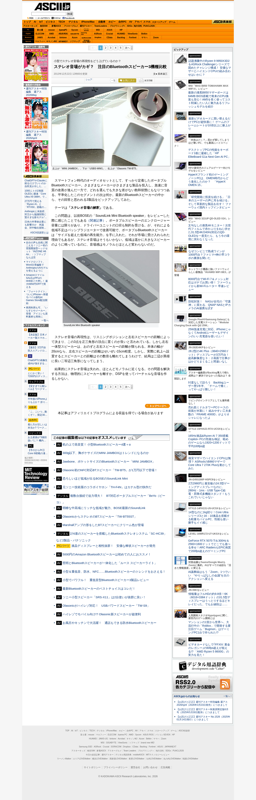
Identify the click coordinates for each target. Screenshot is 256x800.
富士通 (40, 30)
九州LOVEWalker (154, 759)
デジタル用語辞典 (123, 755)
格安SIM (44, 26)
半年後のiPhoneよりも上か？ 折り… (38, 400)
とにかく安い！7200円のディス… (38, 375)
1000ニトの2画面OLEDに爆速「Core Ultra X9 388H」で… (36, 193)
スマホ (146, 21)
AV (130, 21)
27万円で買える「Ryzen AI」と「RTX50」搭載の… (35, 204)
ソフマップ (75, 41)
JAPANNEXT (63, 41)
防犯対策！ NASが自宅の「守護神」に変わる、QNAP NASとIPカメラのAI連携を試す (209, 305)
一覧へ (45, 320)
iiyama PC (122, 735)
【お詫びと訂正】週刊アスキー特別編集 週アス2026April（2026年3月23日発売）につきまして (202, 703)
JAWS (40, 37)
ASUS (109, 30)
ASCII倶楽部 (223, 22)
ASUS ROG (63, 34)
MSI (98, 30)
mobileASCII (138, 755)
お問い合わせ (150, 767)
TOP (67, 731)
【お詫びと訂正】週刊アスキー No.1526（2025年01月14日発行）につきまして (203, 718)
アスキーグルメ (71, 26)
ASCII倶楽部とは (39, 232)
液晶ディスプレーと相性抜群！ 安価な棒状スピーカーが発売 (113, 545)
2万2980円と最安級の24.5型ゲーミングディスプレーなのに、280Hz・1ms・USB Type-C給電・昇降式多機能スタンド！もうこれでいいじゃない (209, 490)
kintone (63, 37)
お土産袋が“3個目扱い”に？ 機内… (37, 439)
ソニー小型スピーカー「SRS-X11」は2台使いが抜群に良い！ (104, 597)
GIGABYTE (74, 34)
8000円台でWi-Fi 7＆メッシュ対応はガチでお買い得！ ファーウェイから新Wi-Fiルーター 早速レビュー (209, 284)
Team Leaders (129, 751)
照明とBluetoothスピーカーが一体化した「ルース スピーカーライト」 (110, 563)
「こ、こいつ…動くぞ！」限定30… (37, 413)
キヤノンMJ (51, 41)
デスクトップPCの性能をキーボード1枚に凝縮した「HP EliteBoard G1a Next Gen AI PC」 (209, 153)
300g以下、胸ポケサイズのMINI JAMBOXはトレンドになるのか (106, 453)
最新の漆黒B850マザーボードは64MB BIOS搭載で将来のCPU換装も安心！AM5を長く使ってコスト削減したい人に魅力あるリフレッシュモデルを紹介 (209, 99)
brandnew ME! (86, 41)
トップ (27, 21)
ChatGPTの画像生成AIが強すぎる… (37, 362)
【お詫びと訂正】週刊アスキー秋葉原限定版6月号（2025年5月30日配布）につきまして (202, 711)
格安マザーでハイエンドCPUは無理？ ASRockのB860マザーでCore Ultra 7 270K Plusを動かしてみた (209, 463)
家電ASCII (56, 26)
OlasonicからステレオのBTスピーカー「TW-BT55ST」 (100, 516)
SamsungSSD (84, 33)
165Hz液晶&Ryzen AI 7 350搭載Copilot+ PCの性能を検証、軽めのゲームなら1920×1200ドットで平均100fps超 (209, 441)
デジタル (73, 21)
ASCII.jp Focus (36, 238)
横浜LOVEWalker (100, 759)
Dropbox (98, 37)
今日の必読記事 (93, 755)
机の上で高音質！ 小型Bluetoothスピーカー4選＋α (97, 444)
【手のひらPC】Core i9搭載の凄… (38, 452)
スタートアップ (159, 22)
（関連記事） (96, 220)
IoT (41, 21)
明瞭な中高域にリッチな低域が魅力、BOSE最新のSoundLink (104, 508)
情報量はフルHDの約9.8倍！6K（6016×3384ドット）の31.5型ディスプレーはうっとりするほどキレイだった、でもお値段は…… (209, 599)
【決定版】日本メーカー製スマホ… (37, 336)
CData (109, 37)
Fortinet (132, 37)
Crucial (109, 34)
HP (121, 30)
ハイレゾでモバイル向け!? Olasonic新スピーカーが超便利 (102, 614)
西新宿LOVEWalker (118, 759)
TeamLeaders (100, 26)
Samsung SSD (85, 747)
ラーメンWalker (64, 759)
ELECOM (40, 34)
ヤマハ (144, 37)
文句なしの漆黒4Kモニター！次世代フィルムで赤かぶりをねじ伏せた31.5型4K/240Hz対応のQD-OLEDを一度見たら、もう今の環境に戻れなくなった (209, 232)
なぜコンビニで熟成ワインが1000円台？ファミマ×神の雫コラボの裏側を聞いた (209, 255)
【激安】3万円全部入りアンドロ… (37, 349)
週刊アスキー (86, 26)
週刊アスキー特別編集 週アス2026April (36, 135)
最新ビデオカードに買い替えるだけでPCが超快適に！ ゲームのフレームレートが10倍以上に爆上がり (209, 123)
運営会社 (135, 767)
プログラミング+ (117, 26)
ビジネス (50, 21)
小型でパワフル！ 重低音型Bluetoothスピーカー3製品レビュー (106, 580)
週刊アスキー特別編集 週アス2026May (36, 91)
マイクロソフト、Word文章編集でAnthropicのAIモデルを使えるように (37, 266)
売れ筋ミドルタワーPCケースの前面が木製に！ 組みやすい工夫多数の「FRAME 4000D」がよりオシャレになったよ (209, 412)
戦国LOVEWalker (190, 759)
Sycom (74, 30)
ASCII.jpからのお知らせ (187, 696)
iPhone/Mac (88, 21)
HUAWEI (121, 34)
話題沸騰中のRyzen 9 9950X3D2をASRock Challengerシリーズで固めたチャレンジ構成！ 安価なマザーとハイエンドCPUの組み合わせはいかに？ (209, 67)
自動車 (101, 21)
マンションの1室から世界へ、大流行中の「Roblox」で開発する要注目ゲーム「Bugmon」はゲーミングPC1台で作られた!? (209, 627)
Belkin (144, 34)
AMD (51, 34)
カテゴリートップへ (157, 406)
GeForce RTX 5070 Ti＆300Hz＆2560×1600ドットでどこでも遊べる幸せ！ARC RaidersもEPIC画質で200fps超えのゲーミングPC (209, 546)
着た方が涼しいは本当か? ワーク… (37, 426)
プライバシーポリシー (116, 767)
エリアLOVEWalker (81, 759)
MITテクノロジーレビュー (157, 755)
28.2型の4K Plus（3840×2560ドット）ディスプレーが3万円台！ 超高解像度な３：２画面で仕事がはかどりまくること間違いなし (209, 356)
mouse (51, 30)
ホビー (112, 21)
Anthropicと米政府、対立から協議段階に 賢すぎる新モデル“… (36, 214)
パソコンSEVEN (86, 29)
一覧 (113, 80)
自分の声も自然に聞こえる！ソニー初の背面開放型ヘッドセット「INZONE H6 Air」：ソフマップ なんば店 (37, 250)
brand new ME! (147, 743)
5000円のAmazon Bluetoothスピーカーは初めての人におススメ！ (108, 554)
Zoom (156, 37)
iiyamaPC (63, 30)
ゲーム (172, 22)
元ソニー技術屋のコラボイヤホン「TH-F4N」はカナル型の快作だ (107, 487)
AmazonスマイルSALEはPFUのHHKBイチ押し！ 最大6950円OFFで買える (37, 281)
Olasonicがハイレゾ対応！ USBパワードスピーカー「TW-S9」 (106, 605)
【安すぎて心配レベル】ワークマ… (37, 388)
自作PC (122, 21)
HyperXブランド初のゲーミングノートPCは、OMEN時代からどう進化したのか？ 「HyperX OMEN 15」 (208, 180)
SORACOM (116, 747)
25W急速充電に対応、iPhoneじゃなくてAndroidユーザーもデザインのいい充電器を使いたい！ (209, 333)
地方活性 (138, 26)
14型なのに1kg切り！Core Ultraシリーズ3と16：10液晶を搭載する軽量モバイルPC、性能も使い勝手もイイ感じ (209, 517)
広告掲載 (165, 767)
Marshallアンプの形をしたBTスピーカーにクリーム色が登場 (103, 525)
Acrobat (51, 37)
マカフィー (40, 41)
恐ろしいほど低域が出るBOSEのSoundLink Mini (95, 478)
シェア (89, 79)
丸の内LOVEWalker (172, 759)
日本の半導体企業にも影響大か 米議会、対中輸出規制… (35, 224)
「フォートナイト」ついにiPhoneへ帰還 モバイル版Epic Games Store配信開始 (38, 297)
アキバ (138, 21)
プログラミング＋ (146, 751)
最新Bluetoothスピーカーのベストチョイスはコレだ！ (99, 588)
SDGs (129, 26)
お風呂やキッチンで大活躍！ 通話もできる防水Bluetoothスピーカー (109, 622)
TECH (61, 21)
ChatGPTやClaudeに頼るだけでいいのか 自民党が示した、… (36, 183)
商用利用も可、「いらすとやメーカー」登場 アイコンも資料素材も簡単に (37, 312)
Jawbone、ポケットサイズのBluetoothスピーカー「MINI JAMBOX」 (109, 461)
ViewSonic (133, 34)
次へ (127, 47)
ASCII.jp (52, 6)
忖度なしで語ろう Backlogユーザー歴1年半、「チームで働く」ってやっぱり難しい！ (208, 386)
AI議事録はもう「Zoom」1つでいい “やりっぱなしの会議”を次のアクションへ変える (209, 575)
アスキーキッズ (30, 26)
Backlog (121, 37)
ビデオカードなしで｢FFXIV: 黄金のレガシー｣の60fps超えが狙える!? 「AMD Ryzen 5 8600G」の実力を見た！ (209, 649)
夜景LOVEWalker (136, 759)
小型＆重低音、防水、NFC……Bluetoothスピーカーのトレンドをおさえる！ (114, 571)
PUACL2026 (149, 26)
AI (35, 21)
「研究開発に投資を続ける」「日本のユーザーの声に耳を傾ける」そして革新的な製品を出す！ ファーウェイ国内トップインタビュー (209, 202)
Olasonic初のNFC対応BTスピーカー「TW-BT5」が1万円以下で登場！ (110, 470)
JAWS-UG (103, 739)
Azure (75, 37)
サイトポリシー (92, 767)
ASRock (98, 34)
